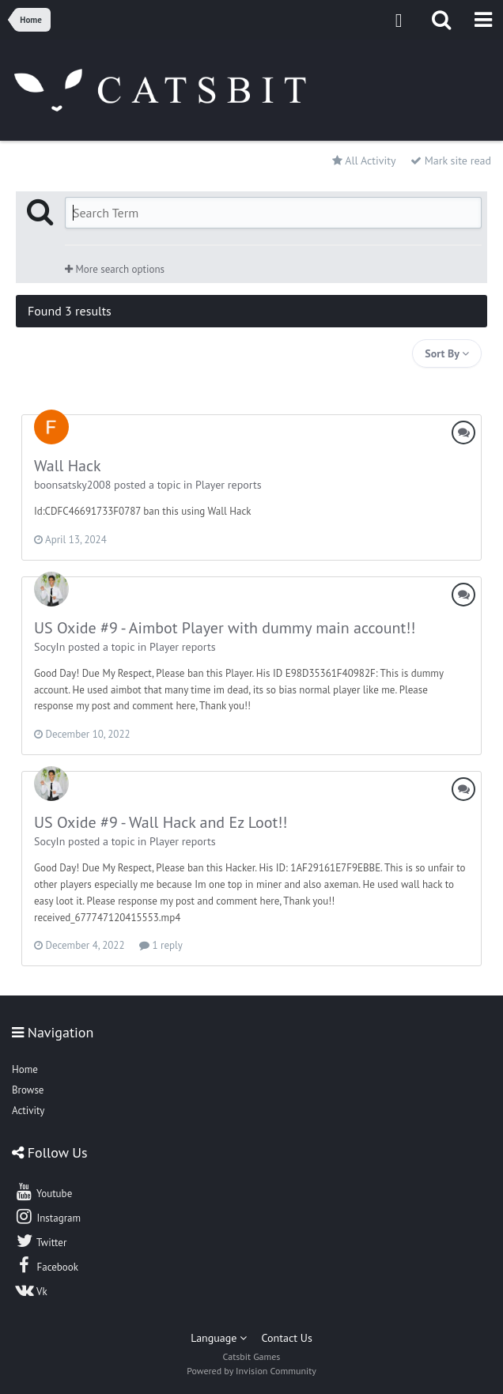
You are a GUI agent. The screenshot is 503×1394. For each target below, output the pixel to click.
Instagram (47, 1216)
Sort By (447, 353)
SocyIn (49, 647)
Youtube (43, 1191)
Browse (27, 1090)
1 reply (161, 945)
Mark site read (450, 160)
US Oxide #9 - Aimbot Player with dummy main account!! (224, 628)
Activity (28, 1110)
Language (219, 1338)
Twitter (40, 1240)
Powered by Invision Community (251, 1371)
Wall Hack (67, 465)
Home (25, 1069)
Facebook (46, 1265)
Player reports (228, 485)
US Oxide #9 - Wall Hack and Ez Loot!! (160, 822)
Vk (30, 1289)
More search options (115, 269)
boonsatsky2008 (72, 485)
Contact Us (287, 1338)
